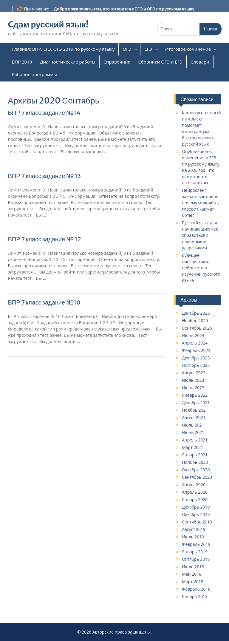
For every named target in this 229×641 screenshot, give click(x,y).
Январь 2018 (195, 596)
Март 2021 (192, 447)
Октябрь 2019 (196, 514)
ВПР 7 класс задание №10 (44, 302)
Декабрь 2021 (196, 402)
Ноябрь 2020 (195, 462)
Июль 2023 (193, 380)
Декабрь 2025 (196, 313)
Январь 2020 (195, 499)
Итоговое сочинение (188, 49)
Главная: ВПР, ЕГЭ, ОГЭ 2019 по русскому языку (63, 49)
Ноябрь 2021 (195, 410)
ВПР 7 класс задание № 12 (44, 239)
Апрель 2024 (195, 343)
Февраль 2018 (196, 589)
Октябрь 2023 (196, 365)
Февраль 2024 (196, 350)
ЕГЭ (148, 49)
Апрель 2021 (195, 440)
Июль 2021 (193, 425)
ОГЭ (127, 49)
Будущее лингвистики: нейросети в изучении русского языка (201, 267)
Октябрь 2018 (196, 559)
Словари (200, 62)
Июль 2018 (193, 566)
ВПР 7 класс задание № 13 (44, 176)
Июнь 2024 (193, 335)
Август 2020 (193, 484)
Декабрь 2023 (196, 358)
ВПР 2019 (22, 62)
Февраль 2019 (196, 544)
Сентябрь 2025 (197, 328)
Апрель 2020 (195, 492)
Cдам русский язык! (48, 24)
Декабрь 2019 (196, 507)
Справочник (116, 62)
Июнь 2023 (193, 387)
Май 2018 (191, 574)
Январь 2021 (195, 455)
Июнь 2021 (193, 432)
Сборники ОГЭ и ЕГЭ (160, 62)
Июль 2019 (193, 537)
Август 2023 (193, 373)
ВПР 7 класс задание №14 (44, 112)
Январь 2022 (195, 395)
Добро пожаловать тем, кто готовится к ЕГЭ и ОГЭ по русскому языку (124, 9)
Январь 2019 (195, 551)
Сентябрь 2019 (197, 522)
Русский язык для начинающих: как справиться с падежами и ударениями (200, 235)
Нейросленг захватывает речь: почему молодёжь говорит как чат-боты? (200, 202)
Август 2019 (193, 529)
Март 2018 (192, 581)
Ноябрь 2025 (195, 320)
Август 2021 (193, 417)
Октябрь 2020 (196, 469)
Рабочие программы (34, 74)
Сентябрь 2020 (197, 477)
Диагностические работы (67, 62)
